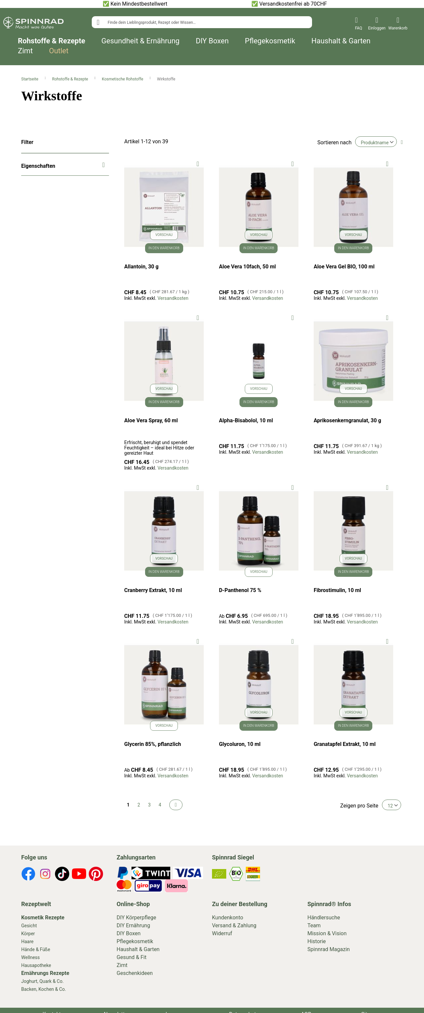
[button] (198, 163)
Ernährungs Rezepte (45, 973)
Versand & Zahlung (234, 925)
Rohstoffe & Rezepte (51, 41)
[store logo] (33, 23)
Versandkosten (172, 298)
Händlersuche (323, 917)
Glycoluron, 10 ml (240, 744)
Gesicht (29, 925)
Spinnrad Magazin (328, 949)
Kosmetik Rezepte (42, 917)
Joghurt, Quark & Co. (42, 981)
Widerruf (222, 933)
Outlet (59, 51)
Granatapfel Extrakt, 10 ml (345, 744)
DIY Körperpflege (136, 917)
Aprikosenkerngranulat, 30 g (347, 420)
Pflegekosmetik (270, 41)
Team (314, 925)
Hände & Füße (35, 949)
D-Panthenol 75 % (240, 590)
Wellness (30, 957)
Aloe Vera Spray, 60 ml (151, 420)
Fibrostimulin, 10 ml (337, 590)
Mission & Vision (326, 933)
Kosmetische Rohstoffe (123, 79)
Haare (27, 941)
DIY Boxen (212, 41)
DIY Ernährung (133, 925)
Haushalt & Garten (340, 41)
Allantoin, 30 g (141, 266)
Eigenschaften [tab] (38, 166)
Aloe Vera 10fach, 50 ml (247, 266)
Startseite (30, 79)
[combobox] (202, 22)
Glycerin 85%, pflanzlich (152, 744)
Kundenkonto (227, 917)
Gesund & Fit (131, 957)
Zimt (25, 51)
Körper (28, 933)
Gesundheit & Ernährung (140, 41)
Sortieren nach (334, 142)
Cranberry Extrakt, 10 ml (153, 590)
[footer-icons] (28, 875)
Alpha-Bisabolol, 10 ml (246, 420)
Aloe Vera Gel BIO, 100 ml (344, 266)
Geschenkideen (135, 973)
